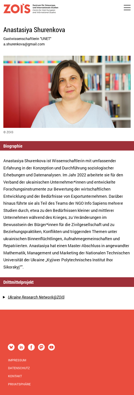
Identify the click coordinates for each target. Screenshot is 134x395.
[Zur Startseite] (30, 9)
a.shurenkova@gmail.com (24, 44)
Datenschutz (19, 368)
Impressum (17, 360)
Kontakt (15, 376)
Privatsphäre (19, 384)
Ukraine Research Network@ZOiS (36, 297)
